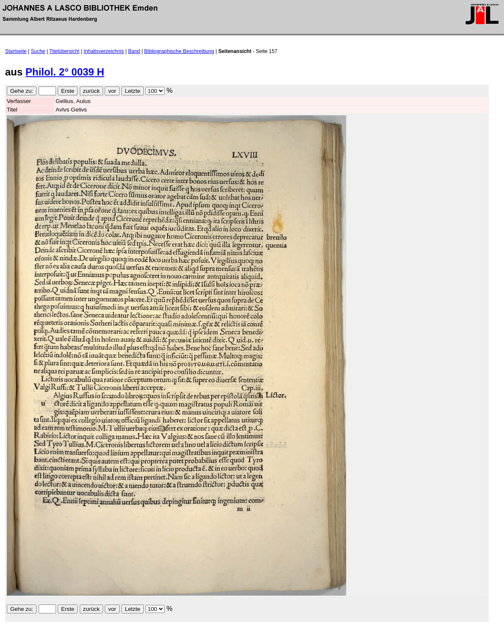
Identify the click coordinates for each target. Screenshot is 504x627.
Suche (38, 51)
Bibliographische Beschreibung (179, 51)
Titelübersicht (64, 51)
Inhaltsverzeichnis (104, 51)
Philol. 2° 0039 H (64, 72)
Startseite (16, 51)
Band (134, 51)
